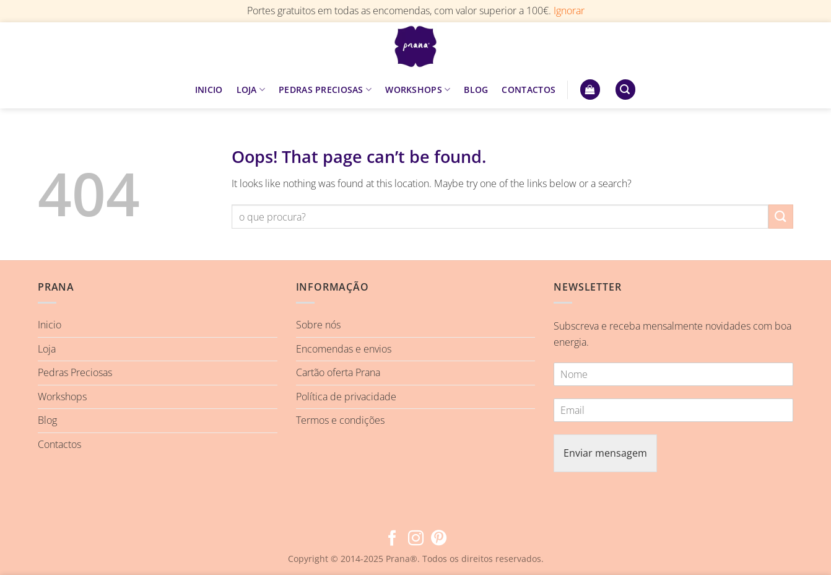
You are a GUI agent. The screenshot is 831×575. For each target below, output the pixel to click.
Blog (47, 420)
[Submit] (780, 216)
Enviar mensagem (605, 453)
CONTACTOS (528, 89)
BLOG (476, 89)
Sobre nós (318, 324)
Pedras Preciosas (75, 372)
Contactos (59, 444)
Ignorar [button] (569, 10)
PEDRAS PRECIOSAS (325, 90)
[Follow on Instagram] (415, 539)
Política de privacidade (346, 396)
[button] (590, 89)
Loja (47, 349)
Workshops (62, 396)
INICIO (209, 89)
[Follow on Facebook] (392, 539)
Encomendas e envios (343, 349)
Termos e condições (340, 420)
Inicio (49, 324)
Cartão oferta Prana (338, 372)
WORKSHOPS (417, 90)
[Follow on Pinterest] (438, 539)
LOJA (251, 90)
